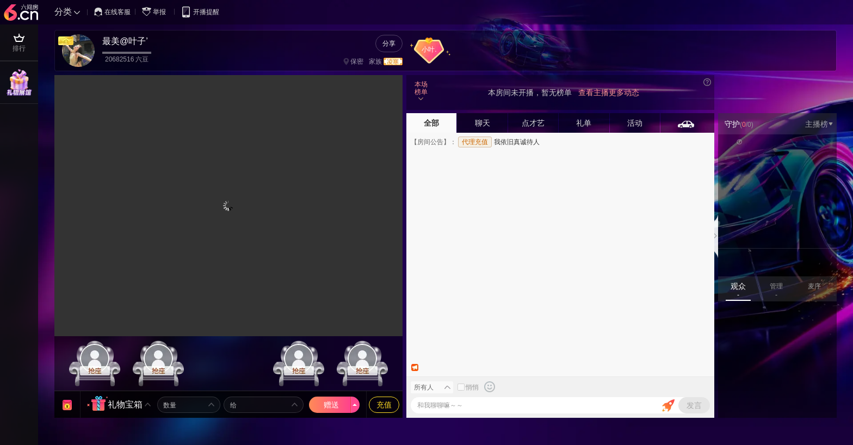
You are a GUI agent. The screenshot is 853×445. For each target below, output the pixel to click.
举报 (156, 11)
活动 (634, 123)
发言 (694, 405)
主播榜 (819, 124)
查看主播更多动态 (608, 92)
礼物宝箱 (125, 404)
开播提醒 (200, 11)
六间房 (22, 13)
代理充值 (475, 142)
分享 (388, 43)
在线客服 (112, 12)
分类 (63, 11)
